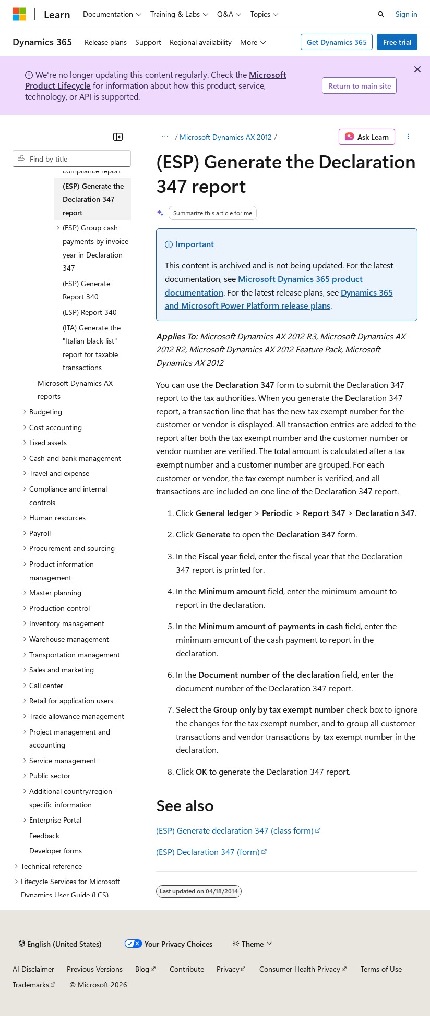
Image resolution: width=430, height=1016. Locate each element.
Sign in (406, 14)
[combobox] (72, 158)
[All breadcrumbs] (165, 137)
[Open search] (381, 14)
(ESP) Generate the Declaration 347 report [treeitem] (93, 199)
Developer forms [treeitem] (55, 850)
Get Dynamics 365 (337, 42)
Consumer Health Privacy (299, 969)
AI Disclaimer (33, 969)
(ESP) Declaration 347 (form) (208, 851)
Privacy (228, 969)
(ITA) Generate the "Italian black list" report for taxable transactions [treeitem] (92, 348)
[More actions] (408, 137)
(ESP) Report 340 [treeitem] (90, 312)
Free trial (397, 42)
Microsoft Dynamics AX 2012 (226, 137)
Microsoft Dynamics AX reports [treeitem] (75, 389)
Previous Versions (95, 969)
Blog (142, 969)
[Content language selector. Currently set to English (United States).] (60, 944)
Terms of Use (381, 969)
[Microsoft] (19, 14)
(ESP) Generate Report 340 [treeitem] (86, 290)
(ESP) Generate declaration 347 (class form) (235, 830)
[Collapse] (118, 136)
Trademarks (31, 984)
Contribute (187, 969)
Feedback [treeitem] (44, 835)
